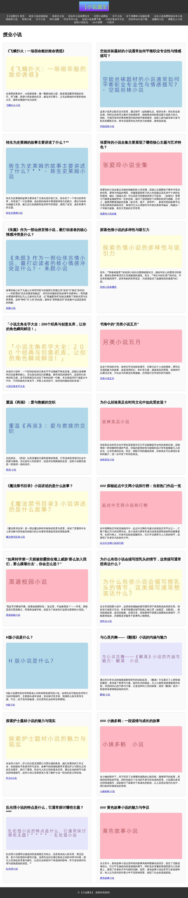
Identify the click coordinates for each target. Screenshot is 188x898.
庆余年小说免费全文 (78, 16)
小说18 (110, 22)
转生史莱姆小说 (14, 213)
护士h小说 (11, 778)
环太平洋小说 (71, 19)
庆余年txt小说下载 (138, 19)
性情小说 (26, 19)
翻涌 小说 (105, 694)
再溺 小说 (11, 470)
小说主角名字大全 (114, 19)
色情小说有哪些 (108, 287)
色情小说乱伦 (81, 22)
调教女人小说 (175, 19)
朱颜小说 (10, 308)
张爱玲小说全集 (108, 213)
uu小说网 (97, 22)
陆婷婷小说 (12, 19)
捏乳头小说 (106, 621)
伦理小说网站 (101, 16)
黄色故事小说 (107, 878)
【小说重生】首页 (15, 16)
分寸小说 (40, 19)
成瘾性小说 (158, 19)
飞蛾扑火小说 (13, 105)
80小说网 (54, 19)
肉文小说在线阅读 (38, 16)
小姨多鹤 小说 (107, 791)
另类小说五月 (107, 378)
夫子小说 (117, 16)
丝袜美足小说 (107, 459)
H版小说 (10, 705)
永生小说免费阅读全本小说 (168, 16)
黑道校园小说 (13, 615)
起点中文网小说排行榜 (112, 543)
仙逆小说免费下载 (91, 19)
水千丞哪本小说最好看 (138, 16)
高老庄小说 (58, 16)
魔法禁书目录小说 (15, 537)
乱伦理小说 (12, 869)
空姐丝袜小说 (107, 126)
